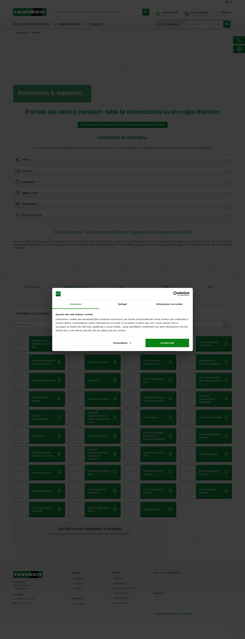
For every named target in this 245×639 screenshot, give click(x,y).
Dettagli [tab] (122, 304)
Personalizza (122, 343)
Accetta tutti (167, 343)
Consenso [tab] (75, 304)
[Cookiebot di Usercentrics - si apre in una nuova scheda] (175, 294)
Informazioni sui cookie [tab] (169, 304)
